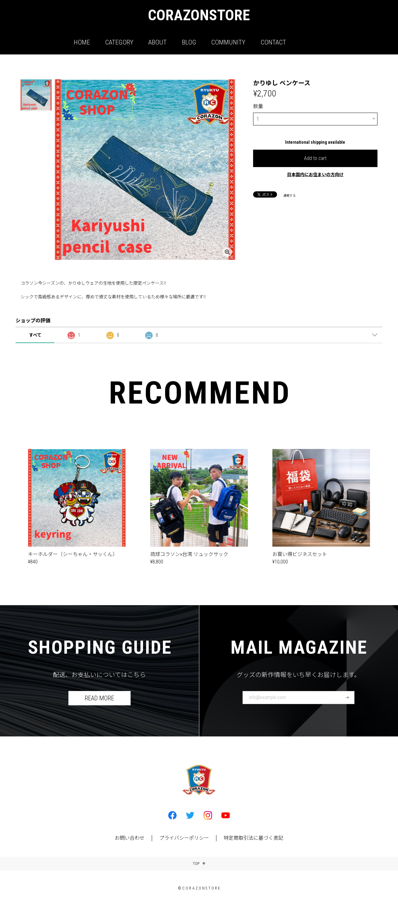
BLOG (189, 42)
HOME (82, 42)
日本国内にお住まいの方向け (315, 173)
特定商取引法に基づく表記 (253, 838)
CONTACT (273, 42)
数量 (258, 106)
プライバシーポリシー (184, 838)
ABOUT (157, 42)
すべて (35, 335)
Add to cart (315, 158)
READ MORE (99, 698)
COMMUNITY (228, 42)
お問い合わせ (130, 838)
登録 (347, 697)
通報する (289, 195)
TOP (199, 864)
